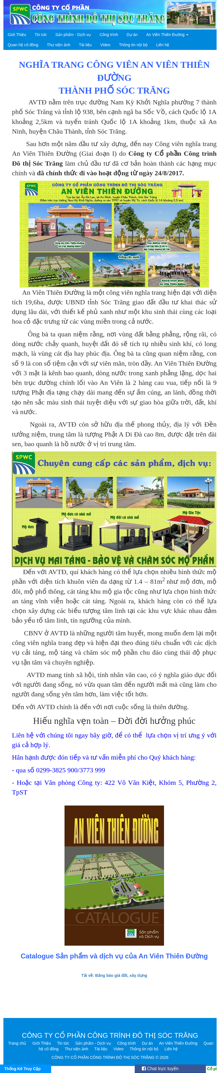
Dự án (132, 34)
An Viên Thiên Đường (167, 34)
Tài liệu (85, 45)
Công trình (108, 34)
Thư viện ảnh (58, 45)
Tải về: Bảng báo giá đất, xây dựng (114, 975)
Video (105, 45)
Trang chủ (17, 1043)
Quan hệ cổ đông (23, 45)
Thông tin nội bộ (133, 45)
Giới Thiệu (17, 34)
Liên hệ (162, 45)
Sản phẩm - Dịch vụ (73, 34)
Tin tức (41, 34)
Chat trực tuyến (160, 1068)
